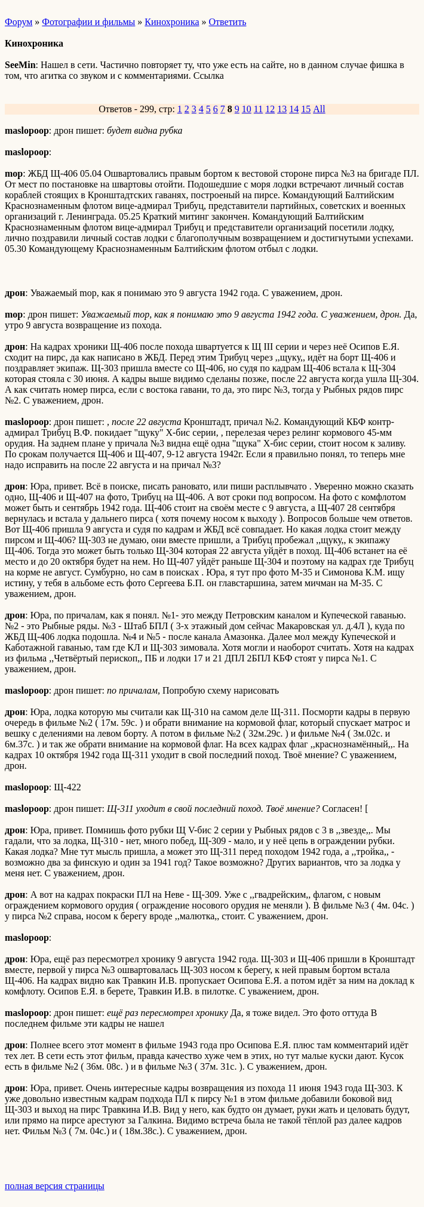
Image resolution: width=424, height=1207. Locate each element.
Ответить (228, 22)
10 (246, 109)
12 (270, 109)
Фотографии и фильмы (88, 22)
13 (282, 109)
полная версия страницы (55, 1186)
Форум (18, 22)
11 (258, 109)
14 (294, 109)
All (319, 109)
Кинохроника (172, 22)
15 (306, 109)
